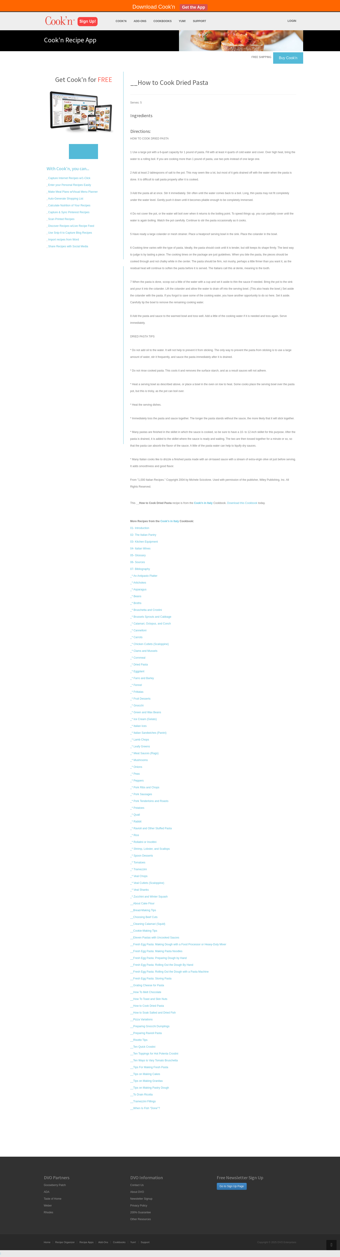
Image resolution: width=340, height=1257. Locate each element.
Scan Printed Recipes (61, 219)
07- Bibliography (140, 569)
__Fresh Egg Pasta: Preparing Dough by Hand (158, 958)
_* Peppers (137, 780)
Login (292, 21)
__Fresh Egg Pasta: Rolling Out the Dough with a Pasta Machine (169, 971)
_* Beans (135, 596)
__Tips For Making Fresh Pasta (149, 1067)
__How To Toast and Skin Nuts (148, 999)
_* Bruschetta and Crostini (146, 610)
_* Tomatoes (138, 862)
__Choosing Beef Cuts (144, 917)
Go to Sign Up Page (232, 1186)
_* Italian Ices (138, 726)
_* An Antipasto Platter (143, 575)
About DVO (137, 1192)
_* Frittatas (137, 691)
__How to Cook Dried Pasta (147, 1005)
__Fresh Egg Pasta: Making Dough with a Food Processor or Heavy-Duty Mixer (178, 944)
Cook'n (121, 21)
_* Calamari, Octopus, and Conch (150, 623)
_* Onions (136, 767)
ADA (47, 1192)
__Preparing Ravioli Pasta (146, 1033)
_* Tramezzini (138, 869)
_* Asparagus (138, 589)
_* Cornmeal (138, 657)
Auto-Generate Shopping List (65, 198)
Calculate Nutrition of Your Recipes (69, 205)
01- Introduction (139, 528)
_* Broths (135, 603)
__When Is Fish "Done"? (145, 1108)
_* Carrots (136, 637)
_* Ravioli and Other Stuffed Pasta (151, 828)
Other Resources (140, 1219)
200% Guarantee (140, 1212)
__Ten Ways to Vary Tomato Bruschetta (154, 1060)
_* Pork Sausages (141, 794)
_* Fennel (136, 685)
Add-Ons (139, 21)
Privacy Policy (138, 1205)
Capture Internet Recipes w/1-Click (69, 178)
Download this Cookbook (242, 503)
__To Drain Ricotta (141, 1094)
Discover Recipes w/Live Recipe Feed (71, 226)
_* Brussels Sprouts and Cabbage (150, 616)
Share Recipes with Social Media (68, 246)
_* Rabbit (135, 821)
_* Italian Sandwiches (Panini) (148, 732)
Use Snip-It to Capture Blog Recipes (70, 232)
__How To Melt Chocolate (145, 992)
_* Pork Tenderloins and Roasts (149, 801)
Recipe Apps (86, 1242)
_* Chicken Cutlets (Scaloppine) (149, 644)
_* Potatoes (137, 807)
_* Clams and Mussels (143, 651)
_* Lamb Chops (139, 739)
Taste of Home (52, 1198)
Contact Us (137, 1185)
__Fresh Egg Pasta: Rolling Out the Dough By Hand (161, 964)
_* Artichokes (138, 582)
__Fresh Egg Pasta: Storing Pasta (150, 978)
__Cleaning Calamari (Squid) (147, 924)
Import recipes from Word (63, 239)
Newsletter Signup (141, 1198)
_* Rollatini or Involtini (143, 842)
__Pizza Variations (141, 1019)
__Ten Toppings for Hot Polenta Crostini (154, 1053)
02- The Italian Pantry (143, 534)
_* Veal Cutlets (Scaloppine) (147, 883)
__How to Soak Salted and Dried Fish (153, 1012)
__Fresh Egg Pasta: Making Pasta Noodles (156, 951)
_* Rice (134, 835)
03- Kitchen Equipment (144, 541)
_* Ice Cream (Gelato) (143, 719)
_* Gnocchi (137, 705)
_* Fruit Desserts (140, 698)
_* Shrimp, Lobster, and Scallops (150, 848)
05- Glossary (138, 555)
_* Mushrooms (139, 760)
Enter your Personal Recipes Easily (69, 185)
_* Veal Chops (139, 876)
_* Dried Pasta (139, 664)
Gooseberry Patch (55, 1185)
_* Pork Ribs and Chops (144, 787)
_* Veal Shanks (139, 889)
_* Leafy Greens (140, 746)
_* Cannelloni (138, 630)
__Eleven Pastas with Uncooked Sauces (154, 937)
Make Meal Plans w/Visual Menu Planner (73, 191)
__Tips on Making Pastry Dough (149, 1087)
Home (47, 1242)
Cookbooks (163, 21)
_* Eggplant (137, 671)
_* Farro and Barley (142, 678)
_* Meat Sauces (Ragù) (144, 753)
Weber (48, 1205)
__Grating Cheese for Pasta (147, 985)
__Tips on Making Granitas (146, 1080)
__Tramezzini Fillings (143, 1101)
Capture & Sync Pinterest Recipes (69, 212)
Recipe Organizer (65, 1242)
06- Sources (137, 562)
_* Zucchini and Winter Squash (149, 896)
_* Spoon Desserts (141, 855)
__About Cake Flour (142, 903)
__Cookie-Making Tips (143, 930)
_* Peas (135, 773)
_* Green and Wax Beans (145, 712)
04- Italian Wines (140, 548)
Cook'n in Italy (169, 521)
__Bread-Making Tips (143, 910)
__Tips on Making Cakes (145, 1074)
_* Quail (135, 814)
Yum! (182, 21)
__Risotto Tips (139, 1040)
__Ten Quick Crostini (143, 1046)
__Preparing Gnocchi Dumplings (150, 1026)
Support (199, 21)
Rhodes (48, 1212)
